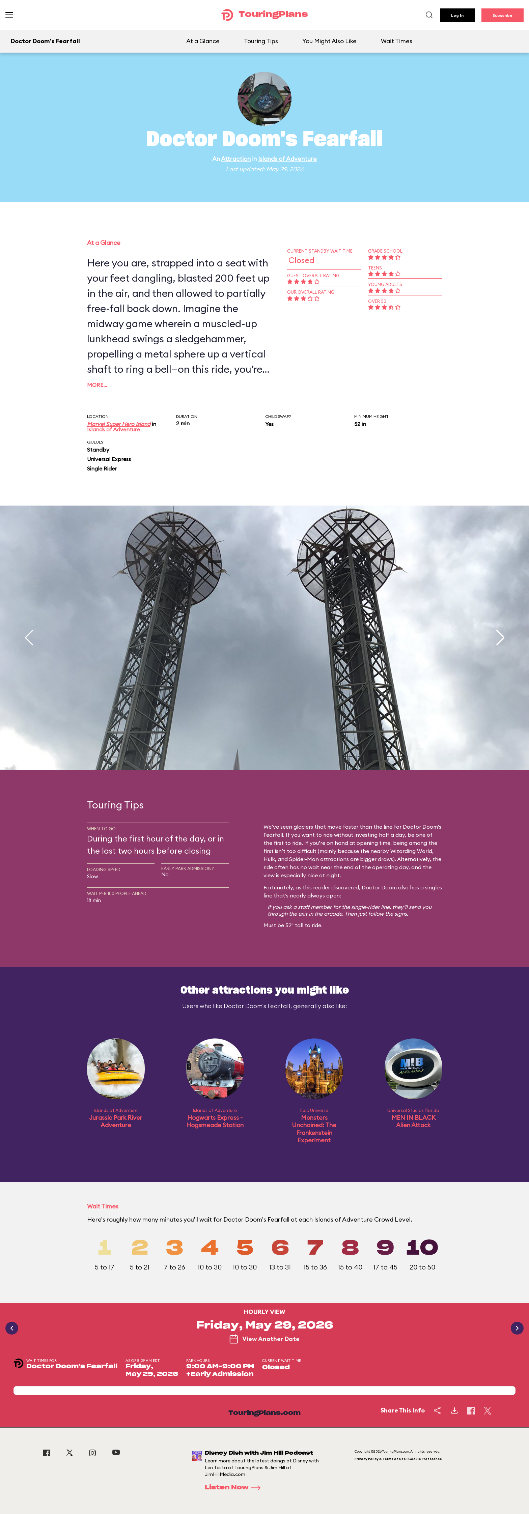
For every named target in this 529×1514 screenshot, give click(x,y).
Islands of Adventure (287, 159)
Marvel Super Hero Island (118, 424)
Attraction (236, 159)
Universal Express (109, 459)
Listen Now (235, 1488)
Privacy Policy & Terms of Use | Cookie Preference (398, 1459)
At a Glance (203, 41)
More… (97, 384)
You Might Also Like (329, 41)
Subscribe (502, 15)
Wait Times (396, 41)
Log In (457, 15)
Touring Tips (261, 41)
